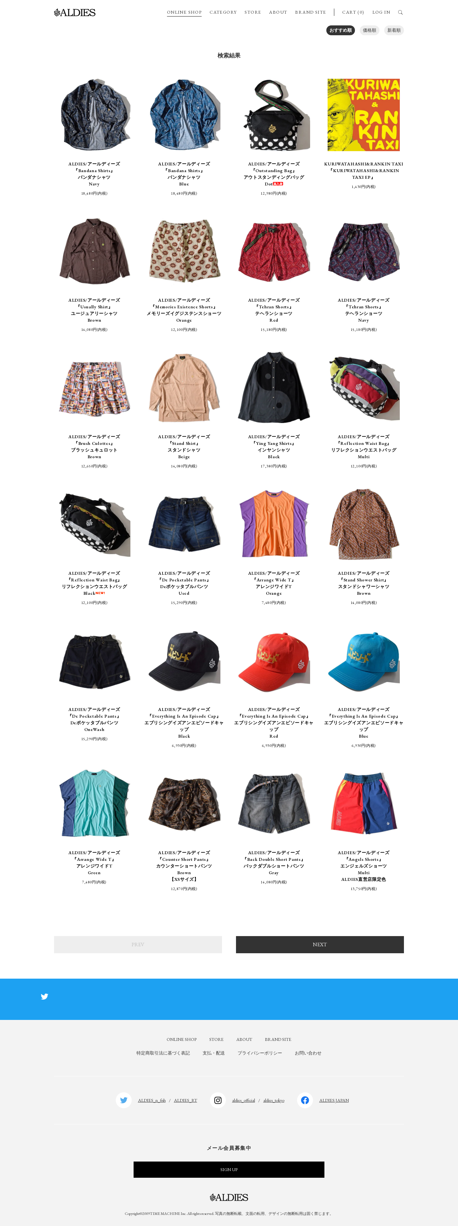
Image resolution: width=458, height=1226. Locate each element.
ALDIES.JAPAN (334, 1100)
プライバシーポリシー (260, 1052)
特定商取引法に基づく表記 (163, 1052)
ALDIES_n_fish (152, 1100)
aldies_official (243, 1100)
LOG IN (381, 12)
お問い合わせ (308, 1052)
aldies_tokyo (273, 1100)
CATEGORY (223, 12)
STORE (253, 12)
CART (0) (353, 12)
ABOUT (278, 12)
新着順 (394, 30)
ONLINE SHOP (184, 12)
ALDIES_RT (185, 1100)
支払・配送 (214, 1052)
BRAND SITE (310, 12)
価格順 (369, 30)
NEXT (320, 944)
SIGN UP (229, 1169)
